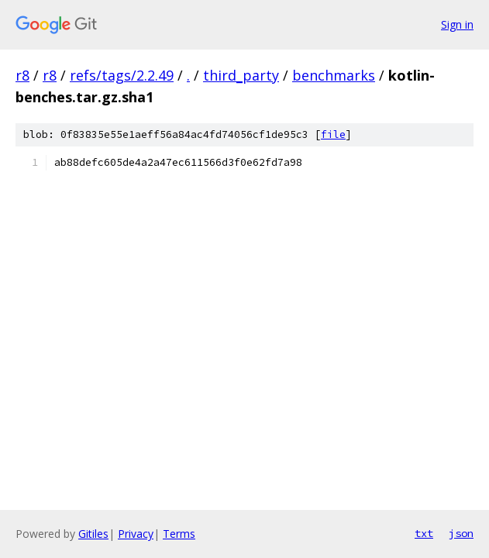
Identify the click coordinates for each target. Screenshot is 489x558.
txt (424, 533)
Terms (179, 533)
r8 (22, 75)
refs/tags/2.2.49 (122, 75)
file (333, 134)
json (461, 533)
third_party (241, 75)
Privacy (135, 533)
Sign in (457, 24)
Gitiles (93, 533)
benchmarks (333, 75)
